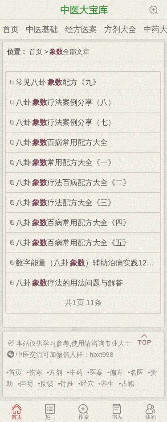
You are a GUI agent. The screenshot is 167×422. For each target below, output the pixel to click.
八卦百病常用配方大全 (62, 142)
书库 (116, 411)
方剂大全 (120, 29)
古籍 (127, 383)
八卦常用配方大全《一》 (65, 162)
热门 (50, 411)
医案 (96, 372)
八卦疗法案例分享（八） (65, 102)
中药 (76, 372)
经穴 (87, 383)
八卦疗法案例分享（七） (65, 122)
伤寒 (35, 372)
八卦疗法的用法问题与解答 (69, 283)
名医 (136, 372)
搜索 (83, 411)
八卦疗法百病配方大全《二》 (73, 182)
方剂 (55, 372)
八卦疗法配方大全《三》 (65, 203)
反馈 (46, 383)
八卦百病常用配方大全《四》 (73, 223)
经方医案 (81, 29)
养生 (107, 383)
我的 (150, 411)
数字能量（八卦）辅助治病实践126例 (87, 263)
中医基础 (42, 29)
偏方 (116, 372)
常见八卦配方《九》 (58, 82)
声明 (26, 383)
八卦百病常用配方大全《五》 (73, 243)
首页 (11, 29)
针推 (66, 383)
